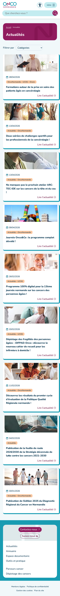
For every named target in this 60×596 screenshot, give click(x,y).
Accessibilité (40, 5)
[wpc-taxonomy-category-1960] (29, 48)
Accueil (8, 27)
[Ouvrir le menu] (50, 5)
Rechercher (55, 13)
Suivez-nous (28, 536)
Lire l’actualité (45, 95)
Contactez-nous (28, 529)
